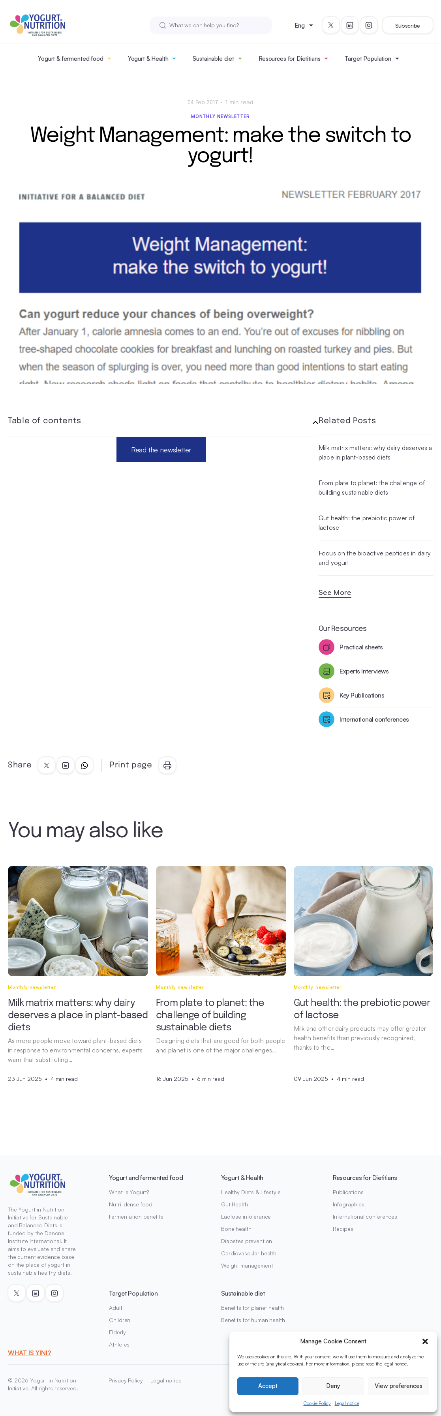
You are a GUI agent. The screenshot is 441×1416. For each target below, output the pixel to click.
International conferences (365, 1216)
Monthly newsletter (220, 116)
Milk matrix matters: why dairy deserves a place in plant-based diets (375, 452)
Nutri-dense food (130, 1204)
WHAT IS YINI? (29, 1353)
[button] (425, 1341)
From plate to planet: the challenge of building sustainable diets (372, 487)
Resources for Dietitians (289, 58)
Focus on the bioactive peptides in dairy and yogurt (375, 557)
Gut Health (234, 1204)
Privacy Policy (126, 1380)
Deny (333, 1386)
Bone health (236, 1228)
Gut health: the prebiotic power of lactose (367, 522)
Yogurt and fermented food (146, 1178)
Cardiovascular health (248, 1253)
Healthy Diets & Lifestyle (251, 1192)
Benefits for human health (253, 1320)
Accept (268, 1386)
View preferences (398, 1386)
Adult (115, 1307)
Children (119, 1320)
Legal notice (347, 1403)
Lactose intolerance (246, 1216)
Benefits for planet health (252, 1307)
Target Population (368, 58)
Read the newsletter (161, 449)
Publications (348, 1192)
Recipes (343, 1228)
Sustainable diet (213, 58)
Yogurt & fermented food (70, 58)
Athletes (119, 1344)
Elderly (117, 1332)
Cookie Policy (317, 1403)
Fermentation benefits (136, 1216)
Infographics (348, 1204)
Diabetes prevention (246, 1241)
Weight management (247, 1265)
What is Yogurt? (129, 1192)
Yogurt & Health (148, 58)
